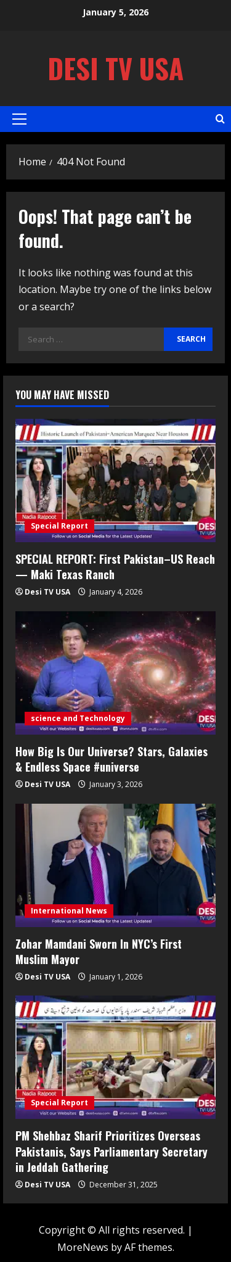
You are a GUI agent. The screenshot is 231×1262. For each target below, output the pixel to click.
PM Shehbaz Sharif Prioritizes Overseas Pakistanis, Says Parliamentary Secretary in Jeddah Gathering (111, 1151)
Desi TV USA (115, 68)
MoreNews (82, 1247)
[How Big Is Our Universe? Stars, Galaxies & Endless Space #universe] (115, 673)
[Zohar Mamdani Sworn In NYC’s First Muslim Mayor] (115, 865)
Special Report (59, 526)
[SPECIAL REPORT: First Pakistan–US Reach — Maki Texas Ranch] (115, 480)
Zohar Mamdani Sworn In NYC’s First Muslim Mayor (98, 951)
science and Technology (78, 718)
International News (69, 910)
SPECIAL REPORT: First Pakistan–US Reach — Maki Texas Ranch (115, 566)
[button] (19, 119)
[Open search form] (220, 119)
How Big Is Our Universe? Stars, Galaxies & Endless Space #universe (111, 759)
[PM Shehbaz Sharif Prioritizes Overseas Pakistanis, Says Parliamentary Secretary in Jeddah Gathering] (115, 1057)
